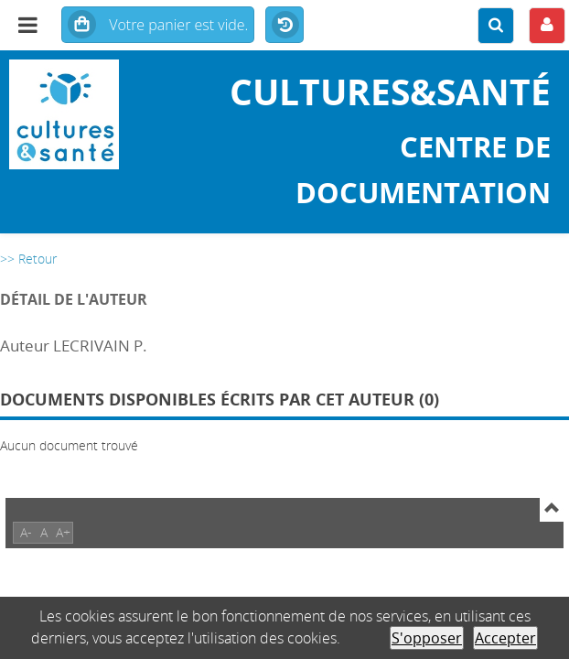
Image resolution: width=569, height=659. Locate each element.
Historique (284, 25)
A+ (63, 532)
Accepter (505, 638)
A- (26, 532)
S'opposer (427, 638)
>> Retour (28, 258)
